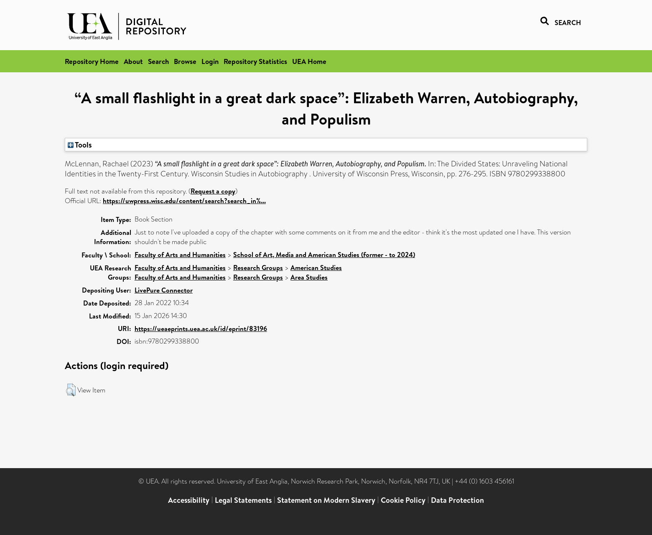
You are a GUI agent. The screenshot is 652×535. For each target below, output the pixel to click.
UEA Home (309, 61)
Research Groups (258, 267)
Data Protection (457, 500)
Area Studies (309, 277)
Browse (185, 61)
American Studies (316, 267)
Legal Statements (243, 500)
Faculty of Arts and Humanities (180, 254)
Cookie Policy (403, 500)
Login (210, 61)
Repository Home (92, 61)
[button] (71, 390)
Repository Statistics (255, 61)
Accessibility (188, 500)
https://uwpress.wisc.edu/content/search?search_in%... (184, 200)
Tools (80, 144)
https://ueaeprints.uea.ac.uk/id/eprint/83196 (201, 328)
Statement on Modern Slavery (326, 500)
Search (158, 61)
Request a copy (213, 191)
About (133, 61)
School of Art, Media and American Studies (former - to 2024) (324, 254)
